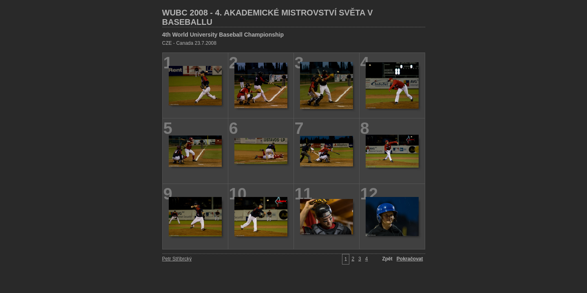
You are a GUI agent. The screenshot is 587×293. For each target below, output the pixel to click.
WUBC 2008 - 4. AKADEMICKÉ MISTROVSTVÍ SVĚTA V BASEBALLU (267, 17)
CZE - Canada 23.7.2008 (189, 43)
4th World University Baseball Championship (223, 34)
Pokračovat (410, 259)
